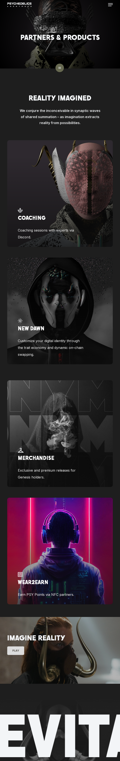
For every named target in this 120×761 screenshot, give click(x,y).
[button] (110, 5)
